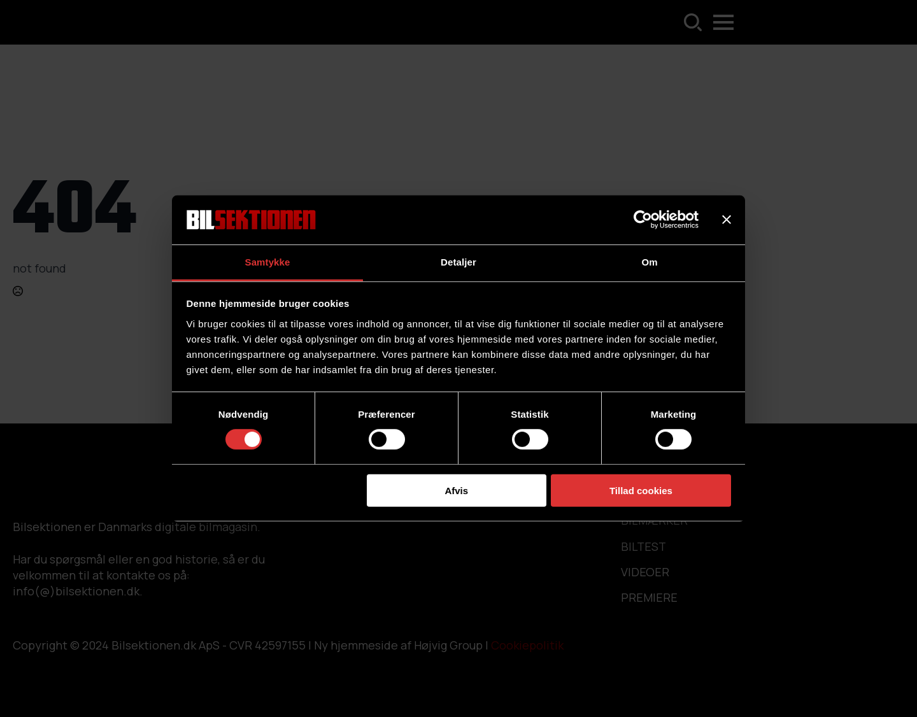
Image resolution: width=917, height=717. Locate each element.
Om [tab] (649, 262)
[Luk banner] (726, 219)
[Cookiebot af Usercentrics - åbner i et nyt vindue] (643, 219)
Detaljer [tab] (458, 262)
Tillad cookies (640, 490)
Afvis (456, 490)
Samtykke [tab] (267, 262)
